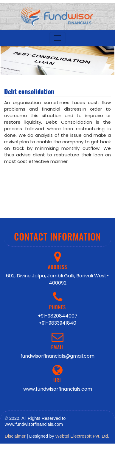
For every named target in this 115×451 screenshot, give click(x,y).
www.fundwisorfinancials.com (57, 389)
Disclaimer (15, 436)
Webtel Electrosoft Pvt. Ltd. (82, 436)
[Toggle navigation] (57, 38)
